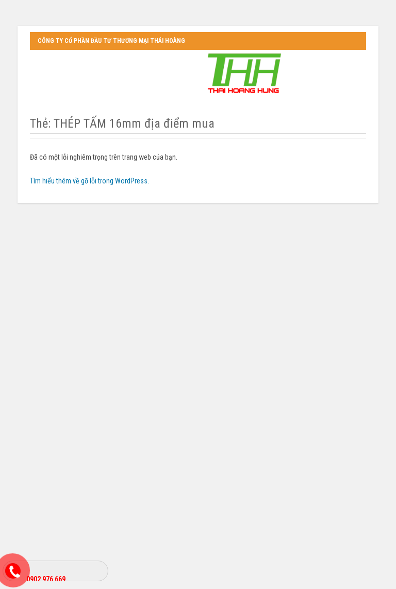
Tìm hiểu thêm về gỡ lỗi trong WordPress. (89, 181)
